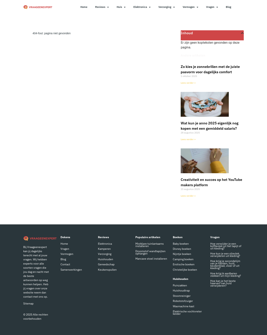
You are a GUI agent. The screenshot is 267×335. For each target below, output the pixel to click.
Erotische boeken (183, 264)
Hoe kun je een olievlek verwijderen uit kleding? (225, 255)
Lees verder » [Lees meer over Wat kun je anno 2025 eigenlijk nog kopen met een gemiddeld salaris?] (188, 139)
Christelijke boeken (185, 269)
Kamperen (104, 249)
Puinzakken (180, 285)
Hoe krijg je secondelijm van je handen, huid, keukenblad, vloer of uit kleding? (225, 264)
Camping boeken (183, 259)
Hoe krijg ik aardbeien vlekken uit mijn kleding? (225, 275)
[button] (242, 33)
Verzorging (166, 7)
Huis (121, 7)
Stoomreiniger (182, 296)
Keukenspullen (107, 269)
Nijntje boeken (182, 254)
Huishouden (105, 259)
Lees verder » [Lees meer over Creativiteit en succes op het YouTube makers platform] (188, 195)
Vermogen (190, 7)
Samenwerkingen (71, 269)
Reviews (102, 7)
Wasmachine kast (183, 306)
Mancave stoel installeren (151, 258)
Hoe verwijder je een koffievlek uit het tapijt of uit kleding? (225, 246)
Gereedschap (106, 264)
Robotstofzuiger (183, 301)
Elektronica (142, 7)
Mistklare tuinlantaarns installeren (149, 245)
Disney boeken (182, 249)
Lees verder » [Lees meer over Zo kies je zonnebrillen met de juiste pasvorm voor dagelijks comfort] (188, 82)
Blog (228, 7)
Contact (65, 264)
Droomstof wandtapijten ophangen (150, 252)
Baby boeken (181, 243)
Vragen (212, 7)
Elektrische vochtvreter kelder (187, 313)
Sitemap (28, 303)
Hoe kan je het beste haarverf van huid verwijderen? (223, 283)
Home (83, 7)
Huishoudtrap (181, 290)
